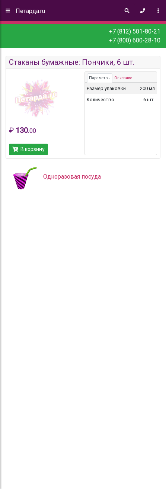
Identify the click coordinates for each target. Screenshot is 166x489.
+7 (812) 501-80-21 (134, 31)
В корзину (28, 149)
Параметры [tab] (100, 78)
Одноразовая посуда (72, 176)
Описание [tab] (123, 78)
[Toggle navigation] (158, 10)
